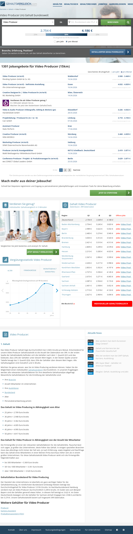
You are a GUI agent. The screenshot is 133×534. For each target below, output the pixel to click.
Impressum (36, 530)
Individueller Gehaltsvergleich (111, 303)
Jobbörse (102, 4)
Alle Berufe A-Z (67, 304)
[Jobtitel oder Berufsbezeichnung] (28, 22)
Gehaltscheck (71, 4)
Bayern (65, 229)
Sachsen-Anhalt (68, 285)
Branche (12, 379)
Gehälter (57, 4)
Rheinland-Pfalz (68, 272)
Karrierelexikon (117, 4)
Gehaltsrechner (88, 4)
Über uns (23, 530)
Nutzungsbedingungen (55, 530)
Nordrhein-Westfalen (71, 267)
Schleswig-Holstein (70, 290)
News (130, 4)
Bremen (65, 242)
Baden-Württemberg (70, 224)
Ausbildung (14, 388)
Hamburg (66, 247)
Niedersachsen (68, 263)
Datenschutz (75, 530)
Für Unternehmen (92, 530)
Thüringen (66, 294)
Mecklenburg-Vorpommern (68, 257)
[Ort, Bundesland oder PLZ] (83, 22)
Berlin (64, 233)
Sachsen (65, 281)
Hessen (65, 251)
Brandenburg (67, 238)
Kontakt (11, 530)
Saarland (65, 276)
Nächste (76, 170)
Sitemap (108, 530)
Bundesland (10, 392)
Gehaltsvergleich (35, 370)
